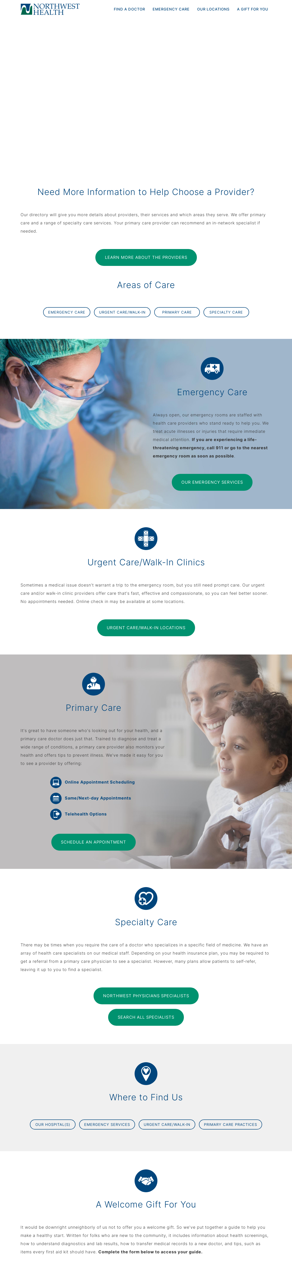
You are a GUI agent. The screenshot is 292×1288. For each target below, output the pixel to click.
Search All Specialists (146, 1017)
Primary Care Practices (230, 1124)
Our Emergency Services (212, 482)
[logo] (50, 9)
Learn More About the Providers (146, 257)
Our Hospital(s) (52, 1124)
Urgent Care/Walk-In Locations (146, 627)
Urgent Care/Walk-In (122, 312)
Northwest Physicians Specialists (146, 995)
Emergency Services (107, 1124)
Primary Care (177, 312)
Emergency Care (171, 9)
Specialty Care (226, 312)
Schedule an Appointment (93, 842)
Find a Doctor (129, 9)
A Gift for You (252, 9)
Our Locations (213, 9)
